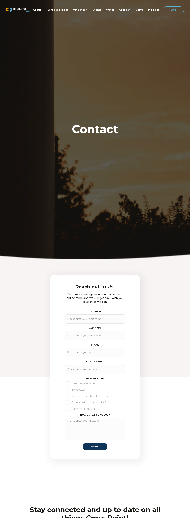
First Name (95, 311)
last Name (95, 328)
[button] (38, 9)
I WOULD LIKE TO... (95, 378)
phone (95, 344)
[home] (18, 10)
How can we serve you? (95, 415)
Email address (95, 361)
